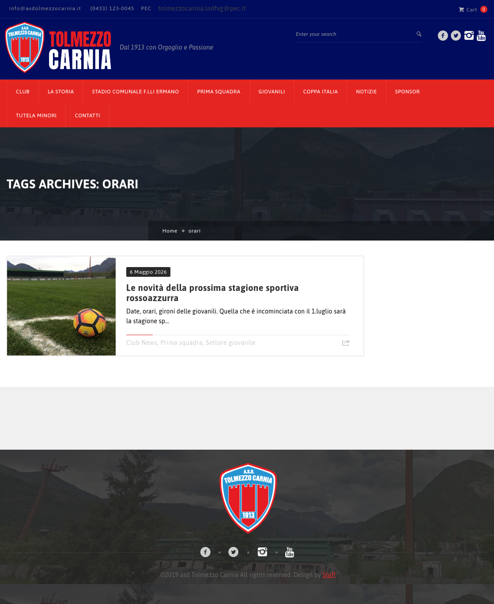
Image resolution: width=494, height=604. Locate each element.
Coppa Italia (320, 91)
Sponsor (407, 91)
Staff (329, 574)
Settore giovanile (231, 342)
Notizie (366, 91)
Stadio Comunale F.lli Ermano (135, 91)
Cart (468, 9)
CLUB (23, 91)
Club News (141, 342)
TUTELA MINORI (36, 115)
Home (169, 231)
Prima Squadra (218, 91)
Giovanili (272, 91)
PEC (146, 8)
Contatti (87, 115)
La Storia (61, 91)
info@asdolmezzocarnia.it (45, 8)
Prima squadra (181, 342)
